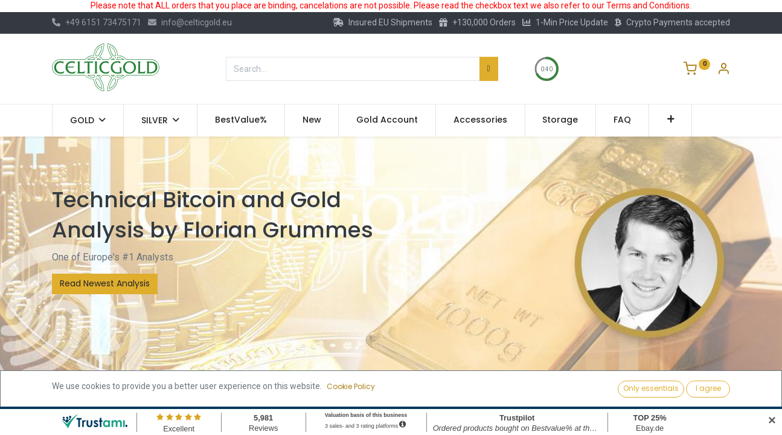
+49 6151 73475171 (96, 22)
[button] (670, 120)
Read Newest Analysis (105, 283)
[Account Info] (723, 70)
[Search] (488, 69)
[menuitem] (240, 120)
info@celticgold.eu (190, 22)
